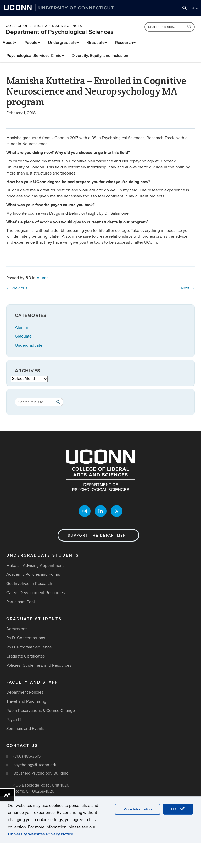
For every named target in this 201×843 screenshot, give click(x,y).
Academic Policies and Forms (33, 574)
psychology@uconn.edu (35, 765)
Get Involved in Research (29, 583)
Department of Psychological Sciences (59, 32)
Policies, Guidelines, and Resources (38, 665)
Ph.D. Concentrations (25, 638)
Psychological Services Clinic (35, 55)
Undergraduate (63, 42)
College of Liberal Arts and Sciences (44, 26)
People (32, 42)
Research (125, 42)
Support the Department (98, 535)
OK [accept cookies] (178, 808)
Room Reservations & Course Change (40, 710)
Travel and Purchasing (26, 701)
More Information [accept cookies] (137, 809)
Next (188, 288)
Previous (16, 288)
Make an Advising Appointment (35, 565)
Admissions (16, 628)
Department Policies (24, 692)
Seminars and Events (25, 728)
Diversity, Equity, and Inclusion (100, 55)
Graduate (97, 42)
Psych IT (13, 719)
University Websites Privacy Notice (40, 834)
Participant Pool (20, 601)
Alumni (43, 278)
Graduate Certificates (25, 656)
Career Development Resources (35, 592)
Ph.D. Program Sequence (29, 647)
